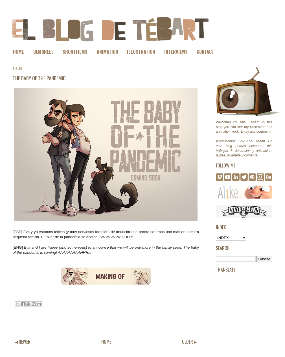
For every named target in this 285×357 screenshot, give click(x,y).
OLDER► (190, 341)
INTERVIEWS (176, 51)
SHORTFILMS (75, 51)
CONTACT (205, 51)
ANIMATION (107, 51)
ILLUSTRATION (141, 51)
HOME (18, 51)
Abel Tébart (249, 122)
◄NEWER (22, 341)
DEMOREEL (43, 51)
